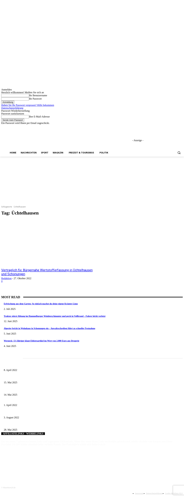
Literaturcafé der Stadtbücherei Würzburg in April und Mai (30, 365)
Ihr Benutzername (38, 95)
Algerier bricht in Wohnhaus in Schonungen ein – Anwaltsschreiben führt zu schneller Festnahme (49, 328)
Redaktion (6, 278)
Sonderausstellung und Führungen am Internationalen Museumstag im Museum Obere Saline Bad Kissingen (51, 377)
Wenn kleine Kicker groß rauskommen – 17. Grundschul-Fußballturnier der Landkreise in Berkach (47, 425)
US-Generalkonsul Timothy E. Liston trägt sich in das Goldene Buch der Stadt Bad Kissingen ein (46, 412)
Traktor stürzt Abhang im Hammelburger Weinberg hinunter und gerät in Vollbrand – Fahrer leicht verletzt (55, 316)
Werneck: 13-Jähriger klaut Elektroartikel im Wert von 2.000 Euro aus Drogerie (41, 341)
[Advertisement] (92, 180)
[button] (179, 152)
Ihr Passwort (35, 98)
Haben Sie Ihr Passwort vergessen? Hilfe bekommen (27, 105)
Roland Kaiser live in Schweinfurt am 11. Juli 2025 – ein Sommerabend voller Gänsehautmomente (47, 389)
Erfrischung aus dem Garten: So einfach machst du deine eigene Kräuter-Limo (41, 304)
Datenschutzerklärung (12, 108)
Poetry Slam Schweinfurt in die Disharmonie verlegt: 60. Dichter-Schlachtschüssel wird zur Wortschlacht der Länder (55, 400)
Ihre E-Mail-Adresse (39, 116)
